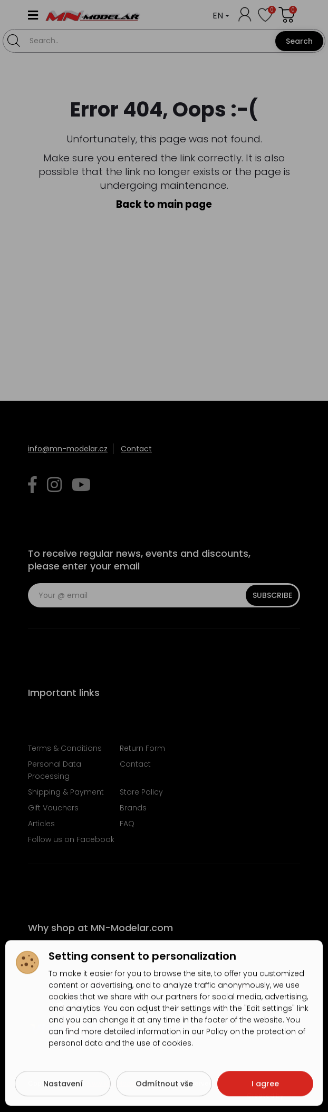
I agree (265, 1085)
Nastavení (63, 1085)
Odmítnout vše (164, 1085)
